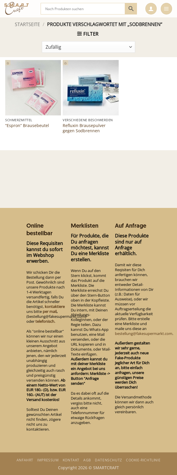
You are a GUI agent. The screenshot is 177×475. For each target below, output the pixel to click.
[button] (151, 8)
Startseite (27, 24)
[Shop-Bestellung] (88, 47)
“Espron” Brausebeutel (27, 125)
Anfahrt (25, 460)
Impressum (48, 460)
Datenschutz (108, 460)
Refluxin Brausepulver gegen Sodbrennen (84, 128)
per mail (50, 311)
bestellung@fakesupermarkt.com (143, 333)
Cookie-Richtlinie (143, 460)
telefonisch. (45, 321)
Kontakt (71, 460)
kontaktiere (55, 306)
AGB (87, 460)
